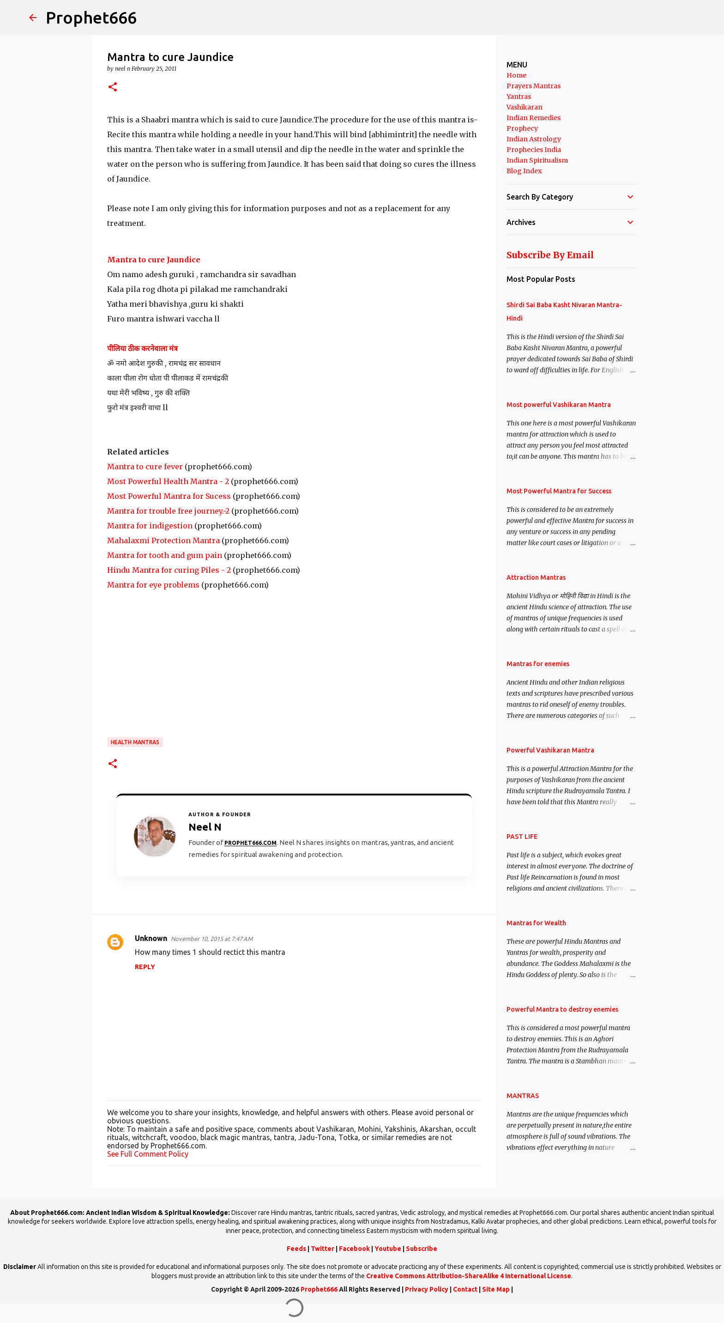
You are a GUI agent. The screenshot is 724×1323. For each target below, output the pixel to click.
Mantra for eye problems (153, 584)
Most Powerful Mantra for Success (559, 491)
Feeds (296, 1248)
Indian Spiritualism (537, 160)
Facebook (354, 1248)
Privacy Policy (426, 1289)
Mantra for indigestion (150, 525)
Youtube (387, 1248)
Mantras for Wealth (536, 923)
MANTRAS (523, 1095)
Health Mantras (135, 742)
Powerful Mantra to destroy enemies (562, 1009)
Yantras (519, 96)
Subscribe (421, 1248)
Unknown (151, 938)
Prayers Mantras (534, 86)
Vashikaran (525, 107)
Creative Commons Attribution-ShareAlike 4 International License (468, 1276)
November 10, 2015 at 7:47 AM (212, 938)
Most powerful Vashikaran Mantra (559, 404)
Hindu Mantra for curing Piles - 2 (169, 570)
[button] (112, 87)
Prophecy (522, 128)
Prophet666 (91, 17)
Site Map (496, 1289)
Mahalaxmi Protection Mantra (163, 540)
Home (516, 75)
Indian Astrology (534, 139)
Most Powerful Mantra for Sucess (169, 496)
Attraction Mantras (536, 577)
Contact (465, 1289)
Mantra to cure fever (145, 466)
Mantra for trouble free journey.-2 (168, 511)
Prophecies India (534, 150)
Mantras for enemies (538, 664)
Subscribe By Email (550, 255)
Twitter (322, 1248)
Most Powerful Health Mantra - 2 (168, 481)
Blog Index (524, 171)
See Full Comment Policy (147, 1154)
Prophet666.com (250, 843)
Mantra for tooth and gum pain (164, 555)
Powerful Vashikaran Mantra (550, 750)
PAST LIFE (522, 836)
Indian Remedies (534, 118)
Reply (145, 967)
